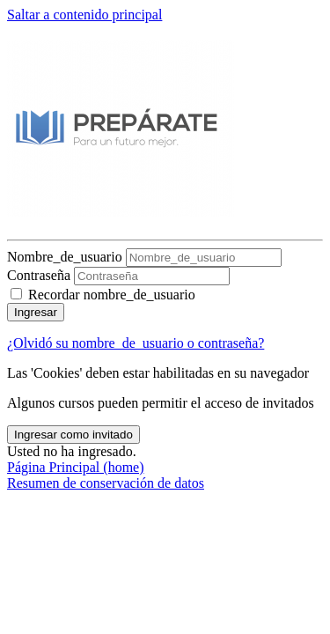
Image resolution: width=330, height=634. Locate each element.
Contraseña (38, 275)
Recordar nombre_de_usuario (111, 294)
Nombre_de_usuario (66, 256)
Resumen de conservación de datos (105, 483)
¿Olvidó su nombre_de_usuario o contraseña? (135, 342)
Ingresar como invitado (73, 434)
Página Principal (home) (75, 467)
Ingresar (35, 312)
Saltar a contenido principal (84, 14)
